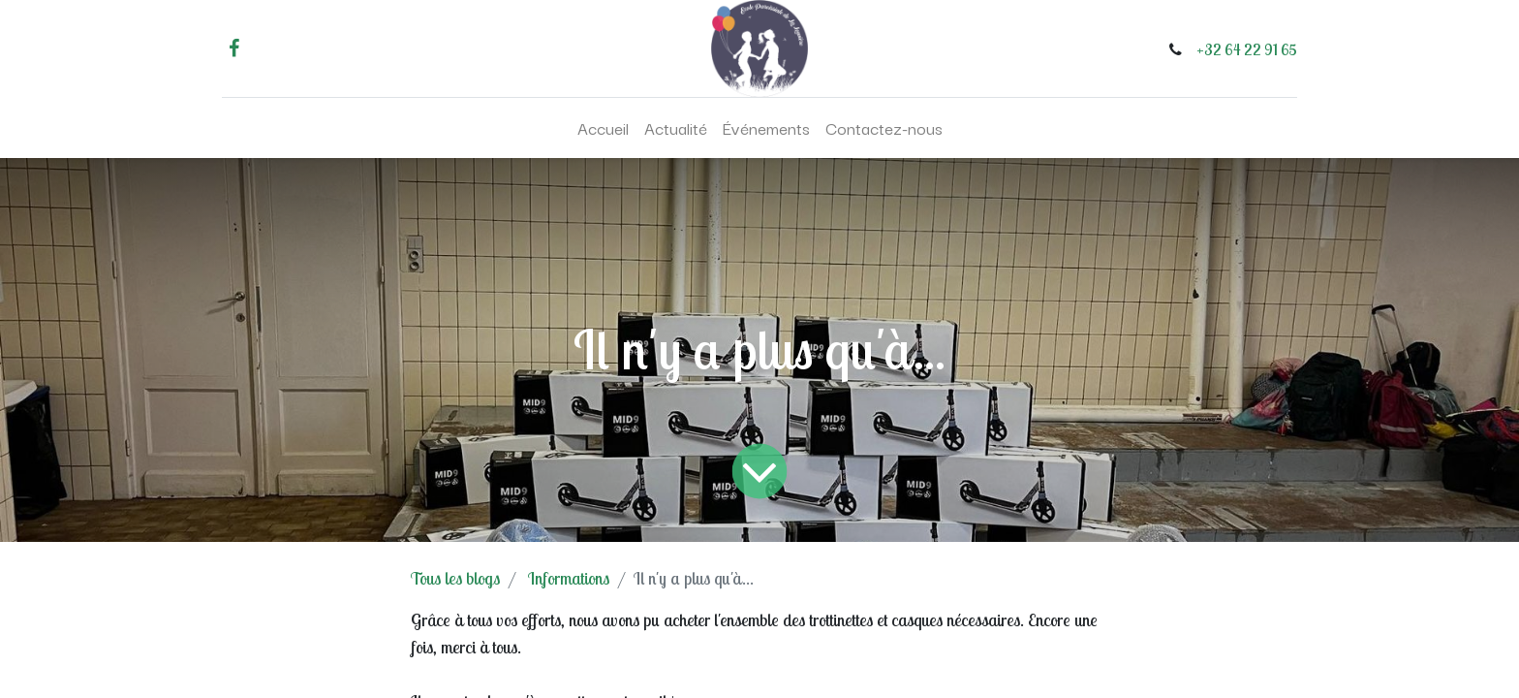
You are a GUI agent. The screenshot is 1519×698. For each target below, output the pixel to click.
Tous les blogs (455, 578)
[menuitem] (603, 128)
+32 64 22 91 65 (1246, 49)
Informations (568, 578)
